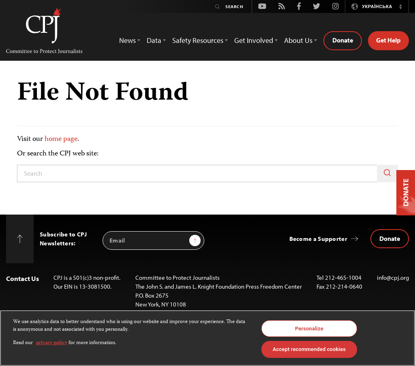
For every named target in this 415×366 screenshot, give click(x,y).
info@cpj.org (393, 277)
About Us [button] (298, 40)
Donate (342, 40)
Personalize (309, 329)
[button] (400, 6)
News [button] (127, 40)
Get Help (388, 40)
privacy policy (51, 343)
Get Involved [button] (253, 40)
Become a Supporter (318, 239)
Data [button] (154, 40)
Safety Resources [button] (197, 40)
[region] (207, 338)
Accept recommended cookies (309, 349)
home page (61, 139)
